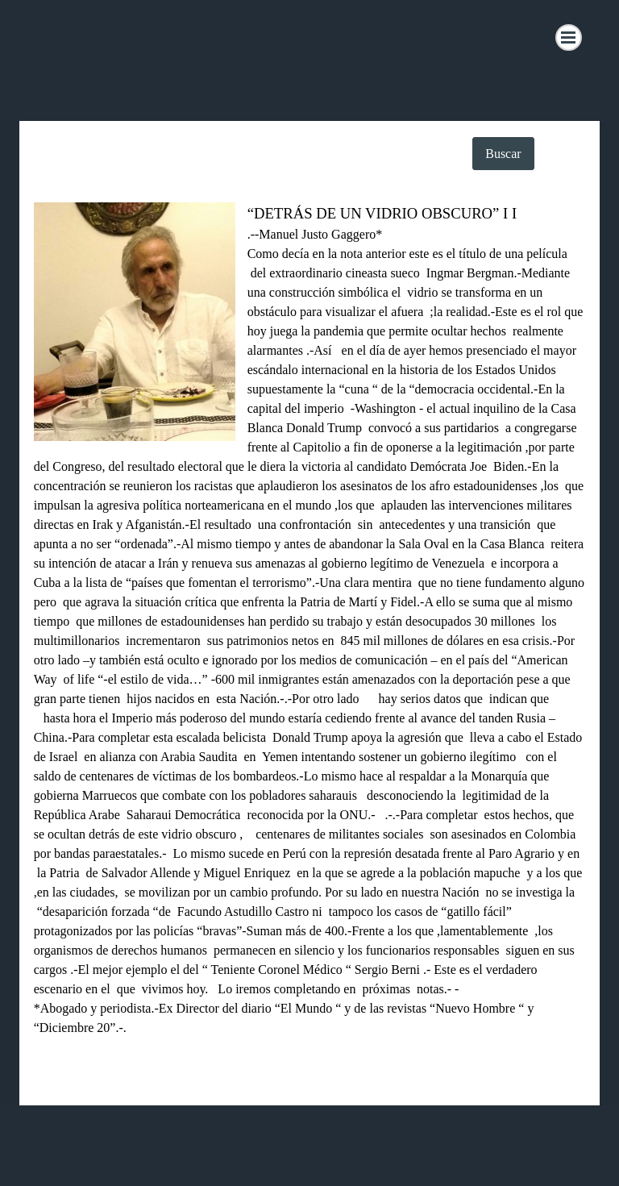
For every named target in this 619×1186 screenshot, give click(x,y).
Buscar (503, 153)
